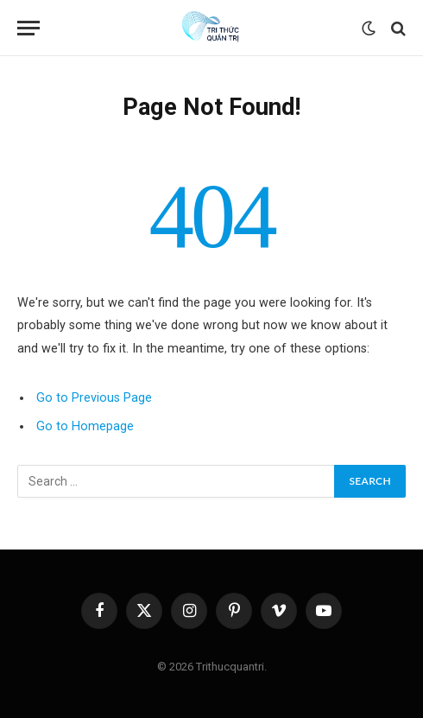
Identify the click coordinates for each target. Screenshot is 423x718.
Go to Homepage (85, 426)
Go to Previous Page (94, 398)
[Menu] (28, 28)
